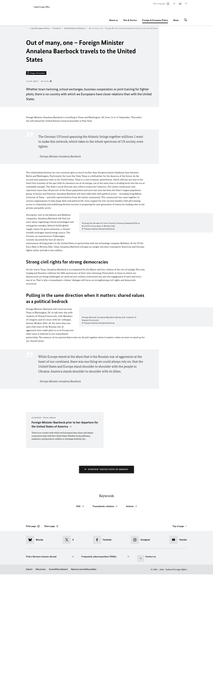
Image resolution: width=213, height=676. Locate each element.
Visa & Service (130, 20)
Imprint (29, 671)
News (176, 20)
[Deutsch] (174, 3)
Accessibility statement (58, 671)
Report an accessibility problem (83, 671)
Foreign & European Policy (155, 20)
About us (113, 20)
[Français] (186, 3)
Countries (58, 28)
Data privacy (41, 671)
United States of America (75, 28)
